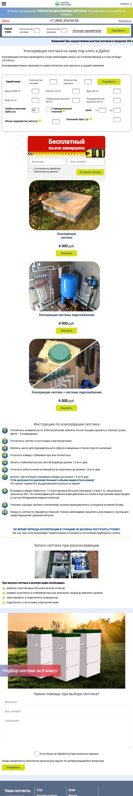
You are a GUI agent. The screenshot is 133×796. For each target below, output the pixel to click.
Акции (71, 789)
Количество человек (26, 30)
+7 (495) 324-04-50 (64, 21)
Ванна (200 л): (13, 91)
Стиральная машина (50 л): (57, 100)
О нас (39, 789)
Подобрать (118, 30)
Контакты (125, 20)
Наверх (124, 3)
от (97, 110)
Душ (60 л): (92, 91)
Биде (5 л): (11, 100)
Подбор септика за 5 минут (30, 670)
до (111, 110)
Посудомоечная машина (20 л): (95, 100)
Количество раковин (53, 30)
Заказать (66, 253)
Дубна (6, 21)
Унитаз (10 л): (53, 91)
